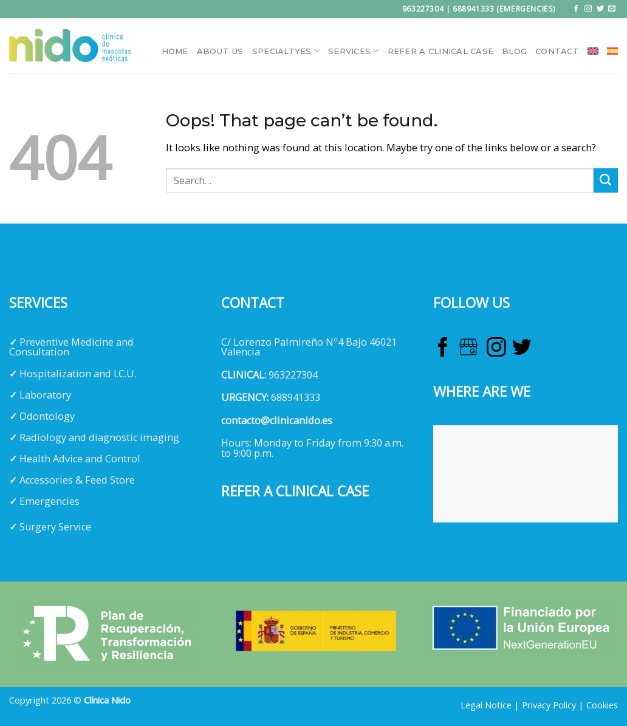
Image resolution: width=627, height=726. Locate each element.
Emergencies (49, 501)
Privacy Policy (549, 705)
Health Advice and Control (79, 458)
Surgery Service (55, 526)
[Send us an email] (611, 9)
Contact (557, 51)
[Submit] (606, 180)
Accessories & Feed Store (77, 480)
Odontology (47, 416)
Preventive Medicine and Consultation (71, 346)
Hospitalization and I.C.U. (77, 373)
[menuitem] (593, 51)
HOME (175, 51)
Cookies (602, 705)
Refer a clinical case (440, 51)
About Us (220, 51)
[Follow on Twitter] (600, 9)
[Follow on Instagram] (588, 9)
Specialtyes (286, 51)
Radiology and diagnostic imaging (99, 437)
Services (353, 51)
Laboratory (45, 395)
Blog (514, 51)
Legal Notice (486, 705)
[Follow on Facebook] (576, 9)
